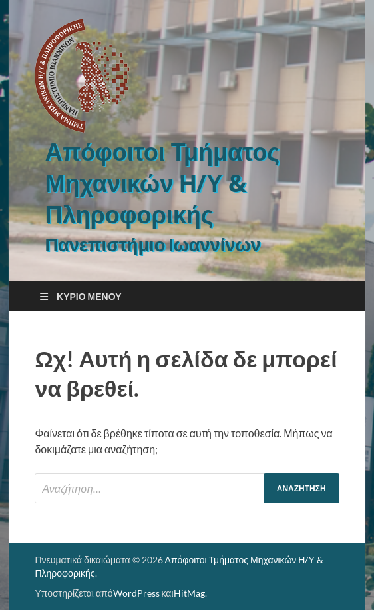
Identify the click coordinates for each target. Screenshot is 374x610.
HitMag (189, 593)
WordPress (136, 593)
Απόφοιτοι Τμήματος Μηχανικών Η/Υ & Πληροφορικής (162, 183)
